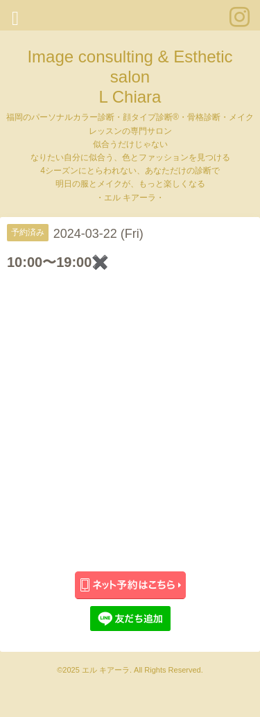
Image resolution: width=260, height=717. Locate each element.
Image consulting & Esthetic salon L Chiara (129, 76)
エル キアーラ (106, 670)
